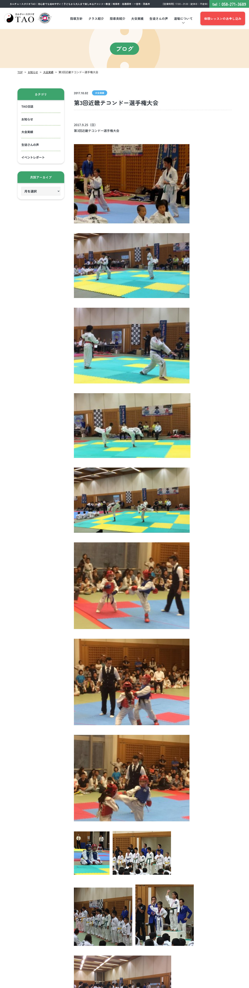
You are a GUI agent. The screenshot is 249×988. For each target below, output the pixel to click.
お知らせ (33, 72)
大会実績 (49, 72)
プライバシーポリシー (191, 983)
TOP (20, 72)
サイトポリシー (220, 983)
